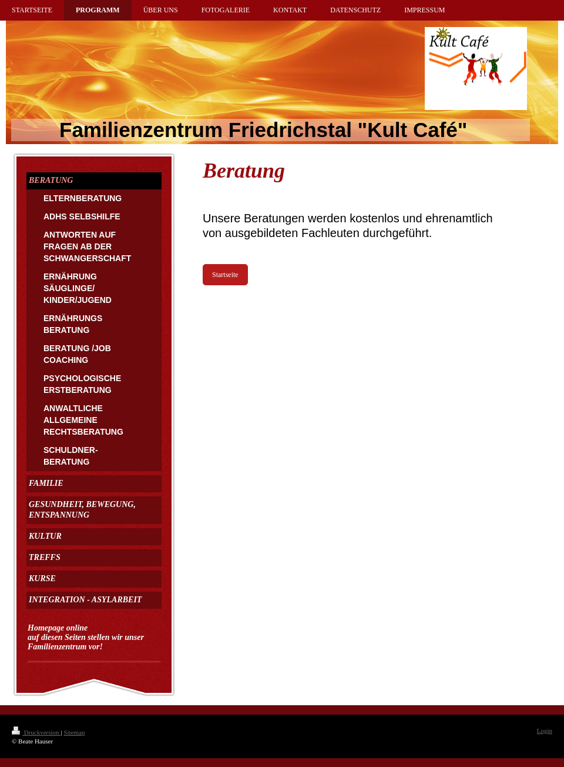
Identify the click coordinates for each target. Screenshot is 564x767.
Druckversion (36, 732)
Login (544, 730)
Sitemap (74, 732)
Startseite (225, 275)
